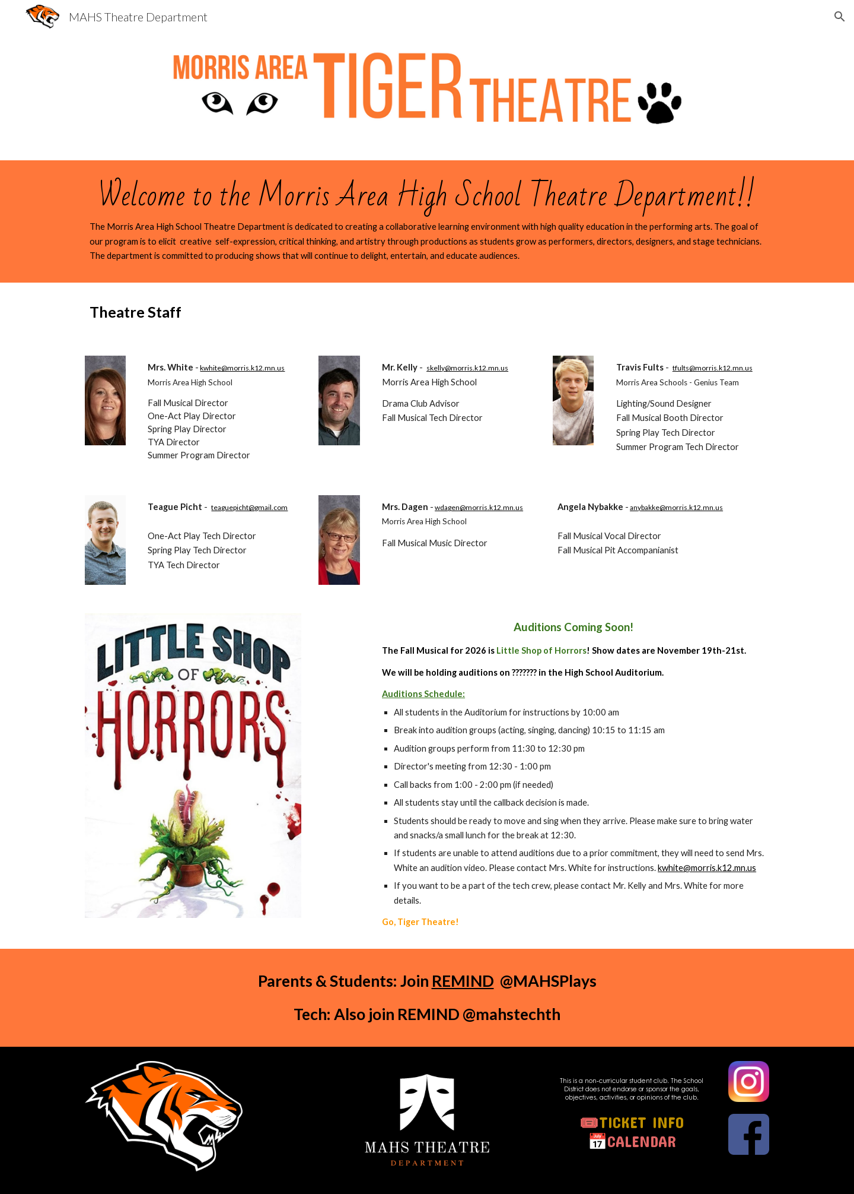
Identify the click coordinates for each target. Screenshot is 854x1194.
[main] (427, 221)
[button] (840, 16)
